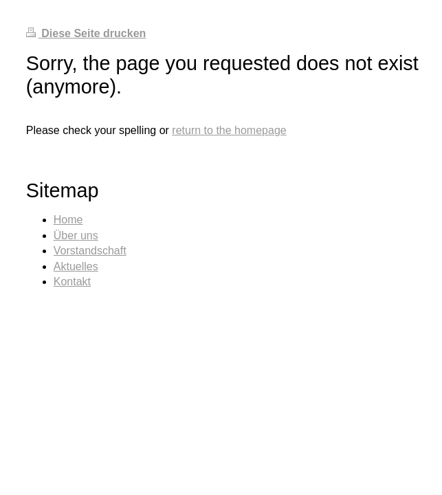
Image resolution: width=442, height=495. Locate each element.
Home (68, 220)
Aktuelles (76, 266)
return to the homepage (229, 130)
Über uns (76, 235)
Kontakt (72, 281)
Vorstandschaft (90, 250)
